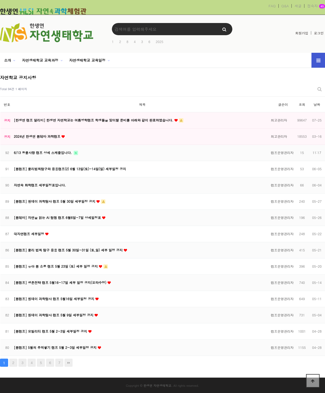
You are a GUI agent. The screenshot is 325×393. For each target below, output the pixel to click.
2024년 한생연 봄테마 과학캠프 (37, 136)
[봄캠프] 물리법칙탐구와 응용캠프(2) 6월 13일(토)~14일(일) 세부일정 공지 (70, 168)
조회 (302, 104)
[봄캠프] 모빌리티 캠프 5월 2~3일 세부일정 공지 (51, 331)
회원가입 (301, 33)
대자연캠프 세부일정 (29, 233)
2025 (159, 41)
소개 (7, 60)
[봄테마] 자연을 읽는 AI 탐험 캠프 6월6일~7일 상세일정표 (58, 217)
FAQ (272, 6)
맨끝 (68, 363)
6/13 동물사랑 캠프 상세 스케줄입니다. (43, 152)
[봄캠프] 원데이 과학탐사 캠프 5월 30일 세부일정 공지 (55, 201)
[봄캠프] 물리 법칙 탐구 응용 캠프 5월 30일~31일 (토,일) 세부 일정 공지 (69, 250)
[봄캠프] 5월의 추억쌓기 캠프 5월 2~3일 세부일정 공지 (56, 347)
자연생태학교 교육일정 (87, 60)
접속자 (316, 6)
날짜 (317, 104)
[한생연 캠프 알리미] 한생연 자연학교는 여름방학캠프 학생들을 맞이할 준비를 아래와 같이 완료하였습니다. (94, 120)
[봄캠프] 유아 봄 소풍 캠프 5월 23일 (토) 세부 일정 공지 (56, 266)
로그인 (319, 33)
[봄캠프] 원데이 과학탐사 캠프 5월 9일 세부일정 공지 (54, 315)
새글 (297, 6)
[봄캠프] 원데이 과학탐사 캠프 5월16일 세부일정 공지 (54, 298)
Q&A (285, 6)
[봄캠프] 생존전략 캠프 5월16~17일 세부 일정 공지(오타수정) (61, 282)
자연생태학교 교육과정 (40, 60)
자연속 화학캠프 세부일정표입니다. (40, 185)
